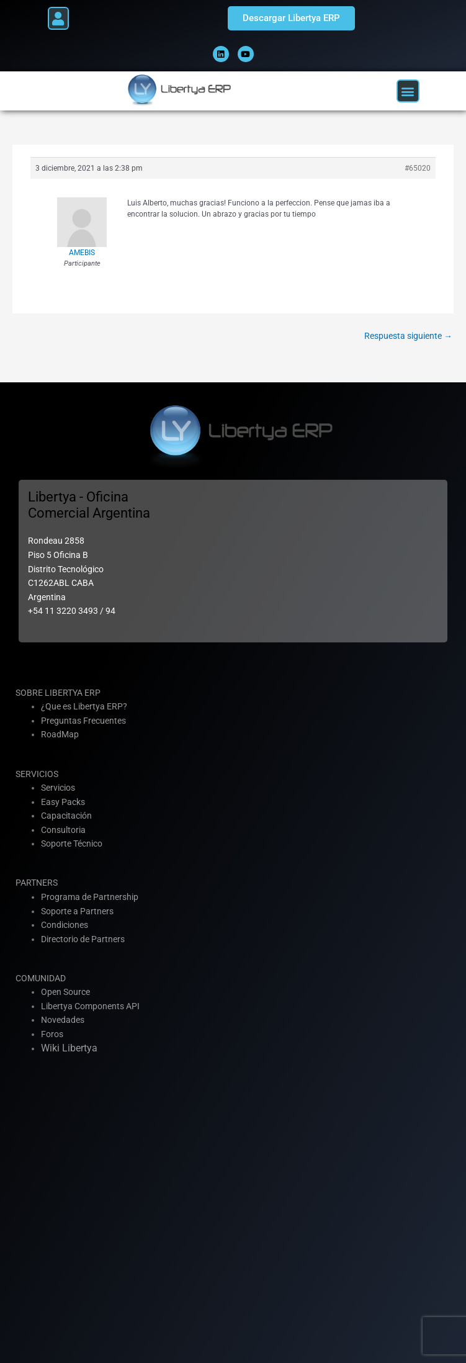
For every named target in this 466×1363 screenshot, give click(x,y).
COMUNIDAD (41, 978)
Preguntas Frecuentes (83, 721)
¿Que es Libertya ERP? (84, 706)
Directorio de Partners (83, 939)
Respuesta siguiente (408, 336)
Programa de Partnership (89, 897)
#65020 (418, 168)
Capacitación (66, 816)
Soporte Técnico (71, 843)
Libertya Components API (90, 1006)
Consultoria (63, 830)
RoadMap (60, 734)
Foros (52, 1034)
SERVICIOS (37, 774)
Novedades (62, 1020)
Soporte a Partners (77, 911)
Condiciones (64, 925)
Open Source (65, 992)
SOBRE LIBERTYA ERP (58, 693)
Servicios (58, 788)
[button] (58, 18)
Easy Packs (63, 802)
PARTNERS (37, 883)
